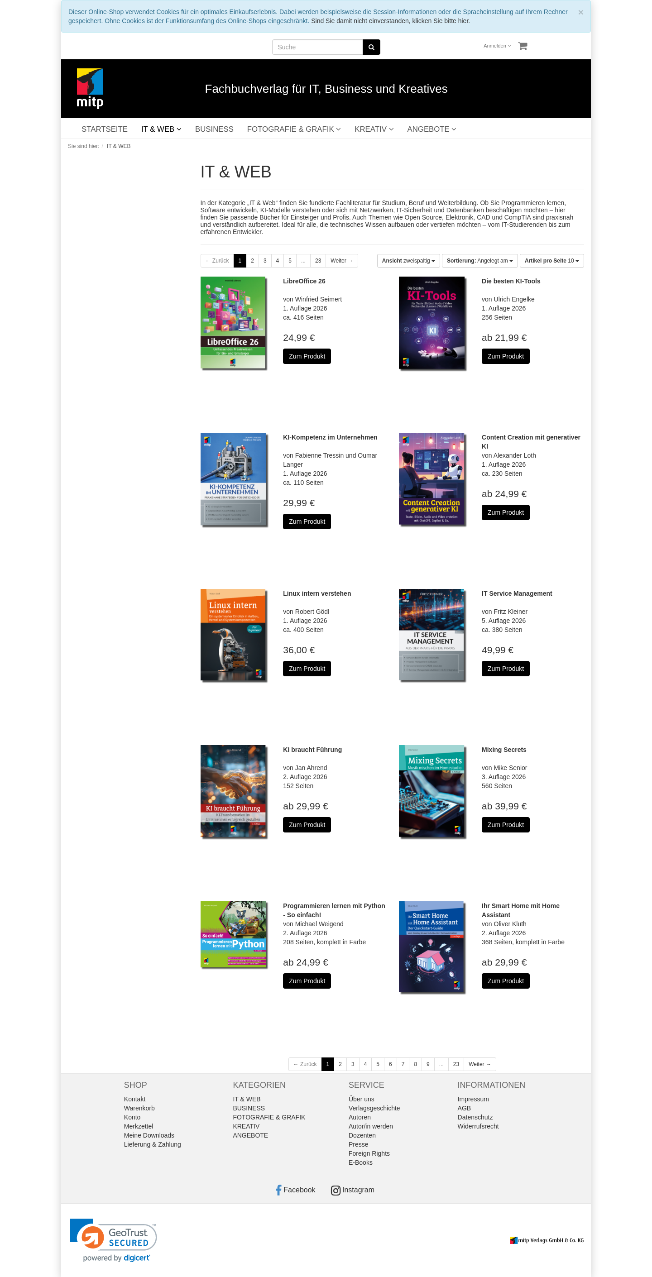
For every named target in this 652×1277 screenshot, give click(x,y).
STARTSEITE (105, 129)
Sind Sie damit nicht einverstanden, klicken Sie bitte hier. (390, 20)
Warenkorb (139, 1108)
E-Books (361, 1162)
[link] (113, 1240)
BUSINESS (214, 129)
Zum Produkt (307, 356)
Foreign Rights (369, 1153)
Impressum (473, 1099)
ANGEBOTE (432, 129)
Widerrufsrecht (478, 1126)
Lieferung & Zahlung (152, 1144)
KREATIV (374, 129)
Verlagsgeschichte (374, 1108)
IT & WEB (161, 129)
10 (552, 261)
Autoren (360, 1117)
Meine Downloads (149, 1135)
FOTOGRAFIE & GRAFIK (294, 129)
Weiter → (342, 261)
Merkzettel (138, 1126)
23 (318, 261)
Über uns (361, 1099)
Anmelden (497, 45)
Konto (132, 1117)
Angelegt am (480, 261)
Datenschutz (475, 1117)
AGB (464, 1108)
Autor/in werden (371, 1126)
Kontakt (134, 1099)
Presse (359, 1144)
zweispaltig (408, 261)
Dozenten (362, 1135)
